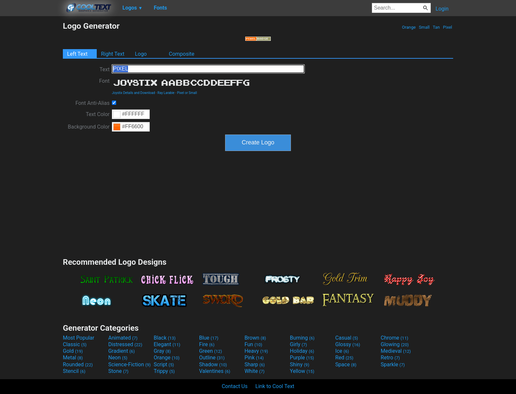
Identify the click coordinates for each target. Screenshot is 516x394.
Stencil (74, 371)
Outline (212, 357)
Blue (209, 338)
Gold (73, 351)
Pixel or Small (187, 93)
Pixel (447, 27)
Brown (255, 338)
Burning (302, 338)
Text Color (98, 114)
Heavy (256, 351)
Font (104, 81)
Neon (117, 357)
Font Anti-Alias (92, 103)
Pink (254, 357)
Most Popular (78, 338)
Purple (302, 357)
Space (345, 364)
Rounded (78, 364)
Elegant (167, 344)
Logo (141, 54)
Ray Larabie (166, 93)
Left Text (77, 54)
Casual (346, 338)
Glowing (395, 344)
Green (210, 351)
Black (165, 338)
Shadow (213, 364)
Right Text (112, 54)
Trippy (164, 371)
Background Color (89, 127)
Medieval (396, 351)
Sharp (255, 364)
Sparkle (393, 364)
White (255, 371)
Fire (207, 344)
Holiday (302, 351)
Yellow (302, 371)
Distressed (125, 344)
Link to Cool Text (274, 386)
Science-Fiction (129, 364)
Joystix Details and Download (133, 93)
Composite (181, 54)
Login (442, 9)
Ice (342, 351)
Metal (73, 357)
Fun (253, 344)
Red (344, 357)
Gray (162, 351)
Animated (123, 338)
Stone (118, 371)
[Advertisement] (31, 120)
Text (105, 69)
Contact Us (235, 386)
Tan (436, 27)
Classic (75, 344)
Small (424, 27)
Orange (409, 27)
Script (164, 364)
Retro (390, 357)
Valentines (214, 371)
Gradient (121, 351)
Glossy (347, 344)
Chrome (394, 338)
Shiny (299, 364)
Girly (298, 344)
